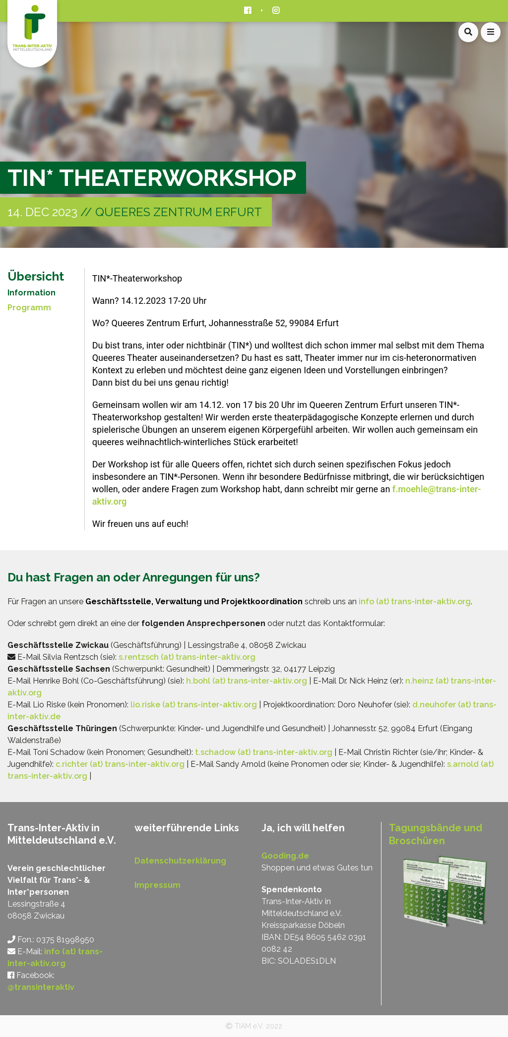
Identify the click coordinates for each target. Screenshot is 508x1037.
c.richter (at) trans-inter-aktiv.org (120, 764)
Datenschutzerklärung (180, 860)
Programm (29, 307)
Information (31, 292)
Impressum (157, 885)
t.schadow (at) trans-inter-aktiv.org (263, 752)
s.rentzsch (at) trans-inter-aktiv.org (187, 657)
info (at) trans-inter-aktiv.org (415, 601)
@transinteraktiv (40, 987)
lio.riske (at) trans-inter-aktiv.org (193, 704)
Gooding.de (285, 856)
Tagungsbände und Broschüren (435, 834)
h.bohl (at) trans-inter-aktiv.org (246, 681)
